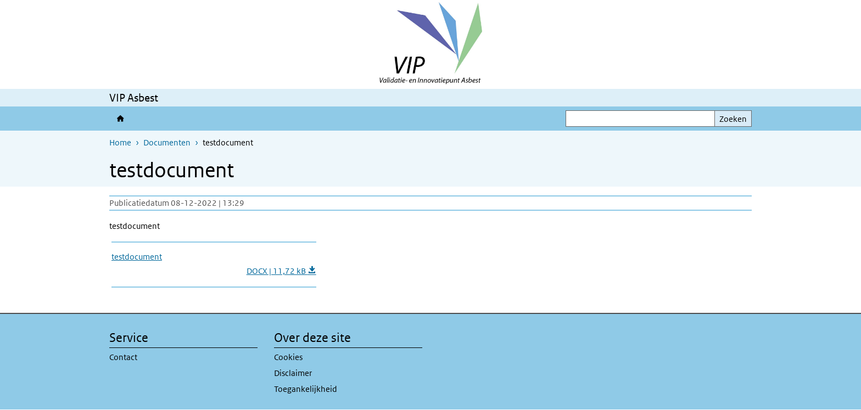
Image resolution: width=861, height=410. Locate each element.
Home (120, 142)
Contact (123, 357)
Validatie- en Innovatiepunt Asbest (122, 118)
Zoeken (733, 119)
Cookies (288, 357)
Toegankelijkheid (305, 389)
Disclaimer (293, 373)
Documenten (167, 142)
